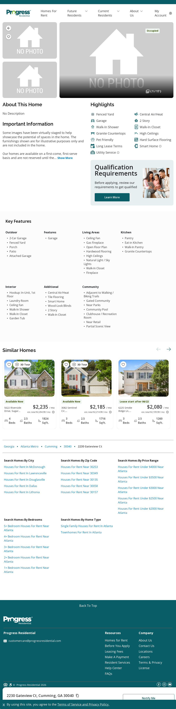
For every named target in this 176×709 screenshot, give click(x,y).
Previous (158, 349)
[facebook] (159, 685)
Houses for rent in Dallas (20, 486)
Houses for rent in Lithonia (22, 492)
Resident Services (117, 662)
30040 (68, 446)
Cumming (51, 446)
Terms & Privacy (150, 662)
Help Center (113, 668)
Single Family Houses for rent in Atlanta (87, 526)
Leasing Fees (114, 651)
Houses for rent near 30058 (79, 486)
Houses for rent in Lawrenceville (25, 473)
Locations (146, 651)
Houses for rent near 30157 (79, 492)
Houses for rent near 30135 (79, 479)
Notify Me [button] (148, 698)
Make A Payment (117, 657)
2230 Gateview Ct (90, 446)
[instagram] (164, 685)
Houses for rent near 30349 (79, 473)
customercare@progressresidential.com (32, 641)
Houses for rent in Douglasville (24, 479)
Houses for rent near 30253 (79, 467)
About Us (145, 640)
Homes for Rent (116, 640)
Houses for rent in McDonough (24, 467)
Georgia (9, 446)
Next (168, 349)
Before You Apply (117, 646)
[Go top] (88, 605)
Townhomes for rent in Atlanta (81, 532)
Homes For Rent (49, 13)
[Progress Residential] (18, 13)
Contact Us (146, 646)
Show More (65, 158)
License (144, 668)
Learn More (112, 197)
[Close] (4, 704)
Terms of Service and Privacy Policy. (83, 704)
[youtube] (170, 685)
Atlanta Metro (29, 446)
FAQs (108, 674)
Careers (144, 657)
